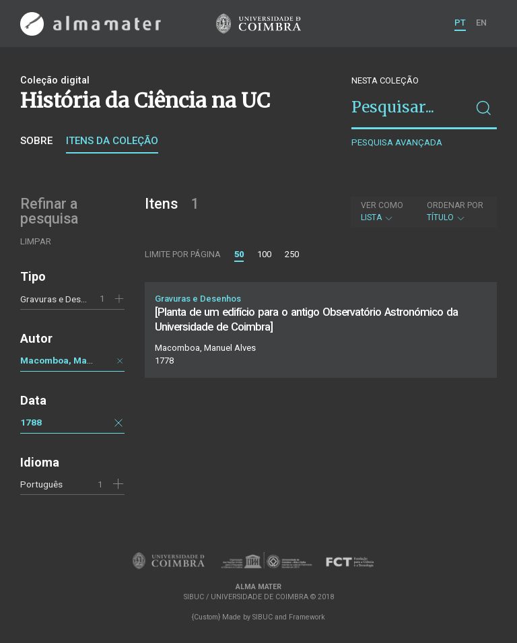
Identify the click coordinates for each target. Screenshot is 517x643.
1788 (31, 422)
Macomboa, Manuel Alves (76, 360)
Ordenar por (455, 205)
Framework (307, 617)
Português (41, 484)
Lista (382, 211)
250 (292, 254)
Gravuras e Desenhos (62, 299)
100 (264, 254)
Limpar (35, 241)
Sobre (36, 141)
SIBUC (262, 617)
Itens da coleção (112, 141)
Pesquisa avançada (396, 142)
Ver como (382, 205)
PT (460, 23)
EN (481, 23)
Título (455, 211)
